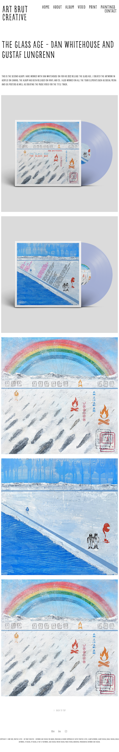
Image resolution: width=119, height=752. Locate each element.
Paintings (108, 7)
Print (93, 7)
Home (46, 7)
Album (69, 7)
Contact (111, 11)
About (57, 7)
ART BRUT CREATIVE (16, 13)
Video (81, 7)
